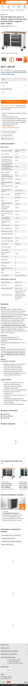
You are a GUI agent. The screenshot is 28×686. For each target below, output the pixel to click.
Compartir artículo (7, 135)
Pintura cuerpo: (4, 82)
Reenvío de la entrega (21, 105)
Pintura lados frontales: (6, 89)
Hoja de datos (5, 414)
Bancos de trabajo (20, 10)
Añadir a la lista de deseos (8, 132)
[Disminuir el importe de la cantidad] (2, 97)
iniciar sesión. (11, 74)
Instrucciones (5, 418)
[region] (14, 59)
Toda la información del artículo (10, 127)
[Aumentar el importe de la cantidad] (25, 97)
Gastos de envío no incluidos (19, 70)
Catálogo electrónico (7, 138)
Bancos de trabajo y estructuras (7, 10)
